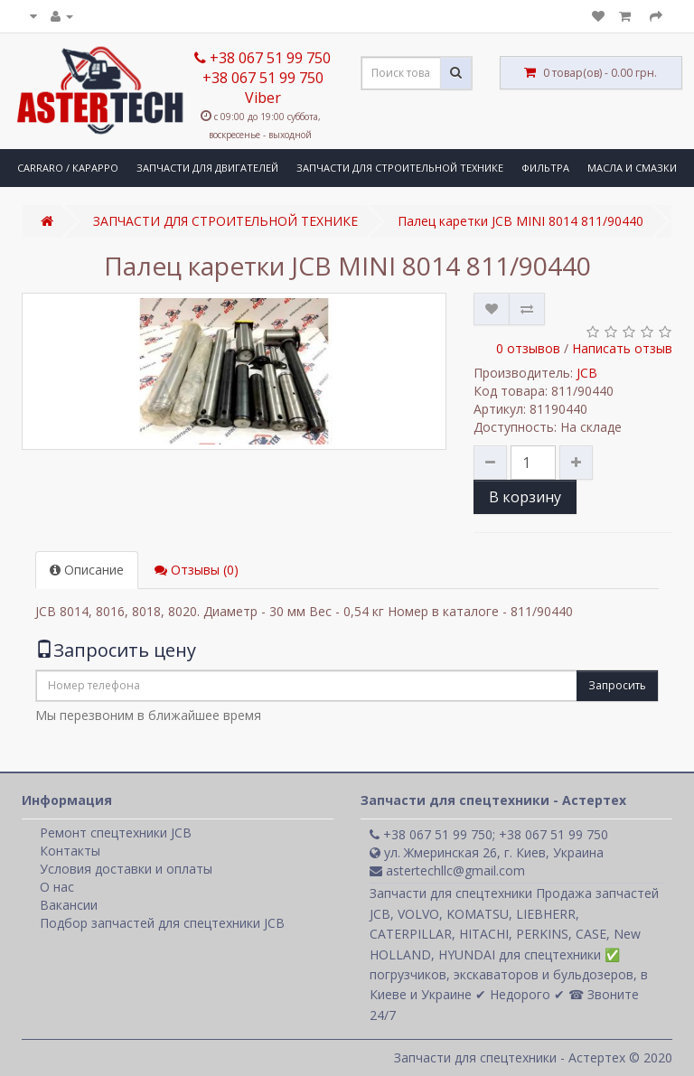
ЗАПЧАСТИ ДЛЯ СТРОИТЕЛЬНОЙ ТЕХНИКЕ (399, 167)
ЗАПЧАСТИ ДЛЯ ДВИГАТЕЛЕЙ (207, 167)
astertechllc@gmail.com (447, 870)
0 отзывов (528, 348)
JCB (587, 372)
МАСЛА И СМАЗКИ (632, 167)
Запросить (617, 685)
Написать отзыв (622, 348)
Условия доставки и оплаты (126, 868)
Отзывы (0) (197, 569)
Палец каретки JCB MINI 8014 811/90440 (520, 220)
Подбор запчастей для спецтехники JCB (162, 922)
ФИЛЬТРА (545, 167)
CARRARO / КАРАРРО (67, 167)
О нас (57, 886)
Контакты (70, 850)
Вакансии (69, 904)
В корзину (525, 497)
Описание (87, 569)
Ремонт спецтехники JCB (116, 832)
